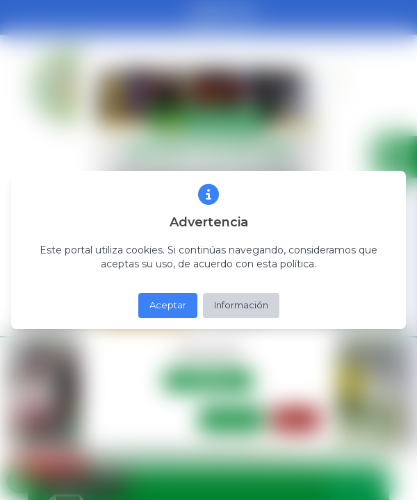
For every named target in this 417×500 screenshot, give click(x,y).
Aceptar (167, 304)
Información (241, 304)
